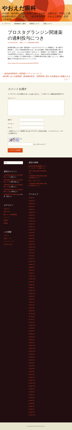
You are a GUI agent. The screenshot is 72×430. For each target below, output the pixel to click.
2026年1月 (31, 201)
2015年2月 (31, 374)
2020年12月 (32, 261)
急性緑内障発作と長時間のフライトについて (22, 73)
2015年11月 (32, 348)
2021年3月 (31, 256)
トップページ (6, 23)
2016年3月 (31, 337)
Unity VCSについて (34, 180)
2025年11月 (32, 203)
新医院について (34, 23)
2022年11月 (32, 230)
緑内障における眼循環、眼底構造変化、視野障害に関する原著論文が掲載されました (36, 77)
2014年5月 (31, 400)
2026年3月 (31, 198)
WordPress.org (8, 244)
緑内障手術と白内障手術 (11, 194)
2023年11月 (32, 221)
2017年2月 (31, 322)
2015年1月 (31, 377)
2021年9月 (31, 250)
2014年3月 (31, 406)
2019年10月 (32, 279)
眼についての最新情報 (27, 42)
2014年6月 (31, 397)
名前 (10, 120)
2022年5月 (31, 235)
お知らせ (6, 209)
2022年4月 (31, 238)
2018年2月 (31, 308)
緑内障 (37, 42)
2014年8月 (31, 392)
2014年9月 (31, 389)
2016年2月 (31, 340)
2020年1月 (31, 273)
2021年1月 (31, 258)
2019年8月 (31, 282)
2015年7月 (31, 360)
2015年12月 (32, 345)
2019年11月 (32, 276)
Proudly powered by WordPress (36, 426)
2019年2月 (31, 287)
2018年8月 (31, 299)
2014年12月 (32, 380)
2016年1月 (31, 342)
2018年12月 (32, 290)
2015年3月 (31, 371)
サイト (10, 128)
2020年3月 (31, 270)
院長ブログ (7, 211)
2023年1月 (31, 227)
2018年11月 (32, 293)
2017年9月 (31, 316)
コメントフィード (9, 241)
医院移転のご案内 (20, 23)
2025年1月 (31, 209)
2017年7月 (31, 319)
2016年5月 (31, 331)
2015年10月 (32, 351)
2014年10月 (32, 386)
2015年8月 (31, 357)
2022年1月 (31, 244)
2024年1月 (31, 218)
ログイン (6, 235)
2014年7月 (31, 395)
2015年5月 (31, 366)
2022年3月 (31, 241)
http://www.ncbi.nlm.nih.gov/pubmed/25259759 (23, 63)
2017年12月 (32, 313)
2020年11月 (32, 264)
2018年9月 (31, 296)
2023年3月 (31, 224)
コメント (11, 98)
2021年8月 (31, 253)
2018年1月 (31, 311)
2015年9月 (31, 354)
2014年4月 (31, 403)
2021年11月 (32, 247)
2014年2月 (31, 409)
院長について (48, 23)
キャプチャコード (39, 144)
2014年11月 (32, 383)
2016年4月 (31, 334)
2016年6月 (31, 328)
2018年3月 (31, 305)
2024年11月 (32, 212)
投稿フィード (8, 238)
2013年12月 (32, 415)
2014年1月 (31, 412)
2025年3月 (31, 206)
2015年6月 (31, 363)
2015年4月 (31, 368)
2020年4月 (31, 267)
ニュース (6, 217)
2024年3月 (31, 215)
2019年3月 (31, 285)
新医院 (6, 220)
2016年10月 (32, 325)
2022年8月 (31, 232)
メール (11, 124)
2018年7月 (31, 302)
